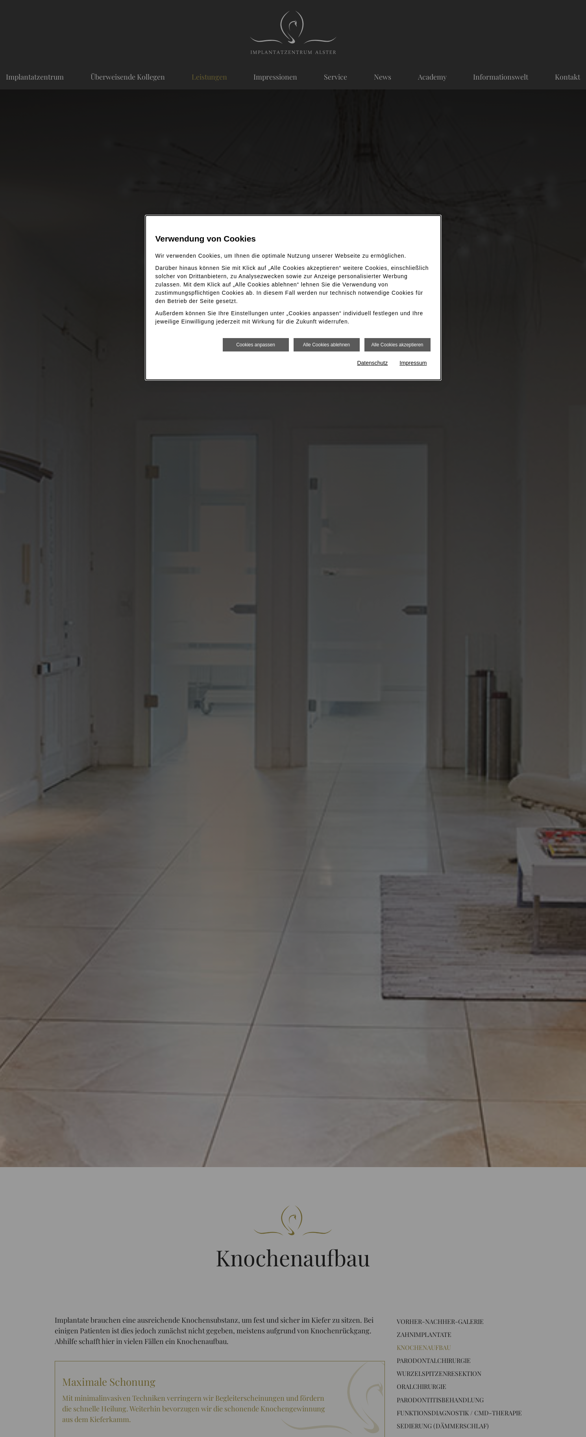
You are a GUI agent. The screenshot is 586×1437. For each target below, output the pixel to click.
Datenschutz (372, 363)
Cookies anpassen (255, 345)
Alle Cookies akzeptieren (397, 345)
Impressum (413, 363)
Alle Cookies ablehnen (326, 345)
